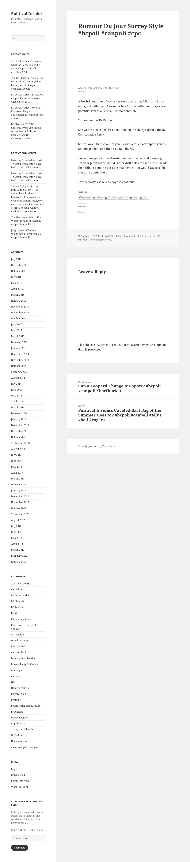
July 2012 (16, 526)
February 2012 (19, 555)
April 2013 (17, 472)
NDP (13, 682)
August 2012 (18, 520)
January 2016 (18, 300)
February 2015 (19, 342)
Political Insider (26, 13)
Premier (16, 699)
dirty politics (18, 634)
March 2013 (17, 478)
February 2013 (19, 484)
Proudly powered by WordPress (96, 446)
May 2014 (16, 395)
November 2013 (20, 431)
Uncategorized (19, 741)
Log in (14, 769)
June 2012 (16, 532)
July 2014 (16, 383)
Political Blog (18, 694)
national (15, 676)
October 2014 (18, 366)
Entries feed (18, 775)
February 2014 (19, 413)
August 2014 (18, 377)
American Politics (21, 583)
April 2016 (17, 288)
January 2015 (18, 348)
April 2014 (17, 401)
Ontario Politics (20, 688)
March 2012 (17, 549)
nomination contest (101, 239)
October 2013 (18, 437)
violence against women (24, 747)
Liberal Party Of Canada (25, 664)
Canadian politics (21, 619)
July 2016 (16, 277)
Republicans (18, 723)
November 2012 (20, 502)
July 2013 (16, 455)
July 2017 (16, 259)
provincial (17, 711)
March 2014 (17, 407)
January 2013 (18, 490)
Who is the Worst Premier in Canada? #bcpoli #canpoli (26, 221)
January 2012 (18, 561)
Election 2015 (18, 646)
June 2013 (16, 460)
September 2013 (20, 443)
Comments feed (20, 781)
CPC (159, 236)
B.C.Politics (17, 589)
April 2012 (17, 543)
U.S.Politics (17, 735)
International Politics (23, 658)
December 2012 (20, 496)
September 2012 (20, 514)
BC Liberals (17, 601)
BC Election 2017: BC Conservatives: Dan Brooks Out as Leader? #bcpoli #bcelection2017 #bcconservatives (26, 131)
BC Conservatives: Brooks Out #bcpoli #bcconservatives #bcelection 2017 (27, 98)
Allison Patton (148, 236)
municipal (17, 670)
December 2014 (20, 354)
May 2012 (16, 538)
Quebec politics (19, 717)
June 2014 (16, 389)
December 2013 (20, 425)
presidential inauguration (25, 705)
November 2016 (20, 265)
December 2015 (20, 306)
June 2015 (16, 324)
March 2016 (17, 294)
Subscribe (19, 847)
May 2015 (16, 330)
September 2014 (20, 371)
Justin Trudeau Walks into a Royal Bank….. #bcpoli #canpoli (27, 164)
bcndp (14, 613)
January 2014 (18, 419)
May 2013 (16, 466)
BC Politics (17, 607)
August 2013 (18, 449)
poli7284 (108, 236)
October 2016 (18, 271)
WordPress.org (19, 786)
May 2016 (16, 283)
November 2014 (20, 360)
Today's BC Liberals (22, 729)
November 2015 (20, 312)
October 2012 (18, 508)
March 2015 (17, 336)
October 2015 (18, 318)
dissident (83, 239)
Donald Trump (19, 640)
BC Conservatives (21, 595)
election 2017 (18, 652)
